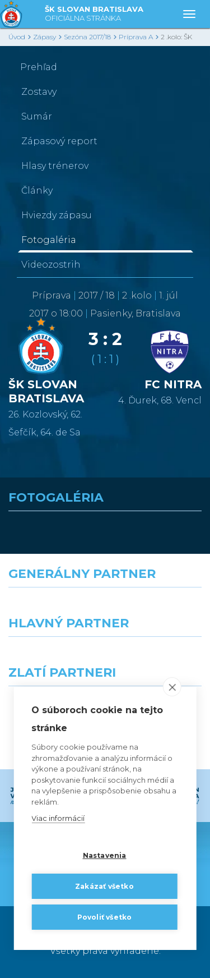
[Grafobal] (52, 657)
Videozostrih (51, 264)
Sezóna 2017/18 (87, 37)
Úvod (16, 37)
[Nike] (105, 608)
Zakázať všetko (104, 886)
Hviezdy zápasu (56, 215)
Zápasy (44, 37)
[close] (172, 687)
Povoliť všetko (104, 917)
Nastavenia (105, 855)
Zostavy (39, 91)
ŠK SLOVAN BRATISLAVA (94, 14)
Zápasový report (59, 141)
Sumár (36, 116)
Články (37, 190)
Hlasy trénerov (54, 165)
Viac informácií (58, 818)
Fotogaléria (48, 240)
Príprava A (136, 37)
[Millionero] (158, 657)
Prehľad (38, 67)
